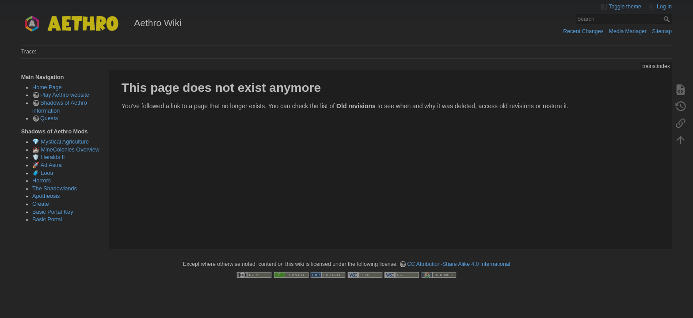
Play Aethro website (64, 95)
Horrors (41, 181)
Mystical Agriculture (65, 142)
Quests (49, 118)
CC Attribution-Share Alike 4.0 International (458, 264)
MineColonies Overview (70, 150)
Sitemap (662, 31)
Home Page (47, 87)
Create (40, 204)
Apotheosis (46, 196)
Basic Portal (47, 219)
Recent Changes (583, 31)
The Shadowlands (54, 189)
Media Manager (628, 31)
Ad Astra (51, 165)
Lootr (47, 173)
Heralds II (53, 157)
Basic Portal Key (52, 212)
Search (667, 19)
